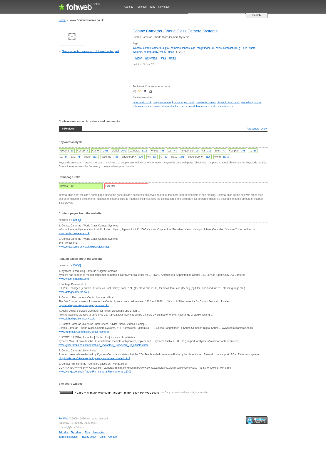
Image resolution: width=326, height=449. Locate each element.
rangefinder (203, 48)
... (182, 51)
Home (62, 20)
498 (162, 151)
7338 (115, 157)
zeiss (219, 48)
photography (151, 51)
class (171, 51)
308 (243, 151)
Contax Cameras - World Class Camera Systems (175, 31)
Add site (128, 6)
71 (79, 157)
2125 (208, 157)
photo (252, 48)
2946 (105, 151)
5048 (141, 157)
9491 (123, 151)
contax (147, 48)
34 (66, 157)
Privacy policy (88, 436)
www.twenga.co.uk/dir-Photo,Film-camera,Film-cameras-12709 (95, 371)
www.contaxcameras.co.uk (74, 233)
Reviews (137, 58)
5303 (95, 157)
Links (163, 58)
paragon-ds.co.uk (162, 102)
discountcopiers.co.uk (228, 102)
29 (197, 151)
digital (165, 48)
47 (224, 151)
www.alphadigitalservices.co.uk (77, 318)
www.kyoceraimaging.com (74, 278)
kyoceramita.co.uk (142, 102)
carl (193, 48)
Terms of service (68, 436)
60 (72, 151)
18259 (226, 157)
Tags (152, 6)
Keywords (151, 58)
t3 (165, 51)
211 (209, 151)
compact (228, 48)
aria (245, 48)
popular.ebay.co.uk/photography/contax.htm (84, 305)
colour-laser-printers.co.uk (146, 106)
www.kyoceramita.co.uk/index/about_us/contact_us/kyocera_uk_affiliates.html (104, 345)
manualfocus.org (225, 106)
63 (175, 151)
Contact (112, 436)
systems (137, 51)
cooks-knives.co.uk (206, 102)
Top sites (141, 6)
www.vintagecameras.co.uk (74, 292)
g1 (240, 48)
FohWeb (64, 418)
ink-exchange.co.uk (251, 102)
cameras (176, 48)
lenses (186, 48)
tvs (161, 51)
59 (255, 151)
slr (212, 48)
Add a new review (257, 128)
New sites (164, 6)
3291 (181, 157)
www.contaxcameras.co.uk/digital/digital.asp (84, 246)
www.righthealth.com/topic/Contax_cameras (84, 331)
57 (166, 157)
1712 (144, 151)
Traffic (172, 58)
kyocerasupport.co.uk (183, 102)
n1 (235, 48)
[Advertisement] (91, 85)
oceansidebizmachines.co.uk (201, 106)
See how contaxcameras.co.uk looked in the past (90, 51)
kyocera (137, 48)
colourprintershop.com (172, 106)
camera (156, 48)
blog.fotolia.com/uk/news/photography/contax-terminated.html (94, 358)
